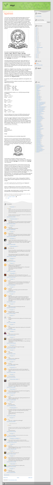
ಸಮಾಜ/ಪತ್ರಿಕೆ (38, 96)
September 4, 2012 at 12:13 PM (12, 442)
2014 (37, 39)
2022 (37, 30)
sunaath (12, 225)
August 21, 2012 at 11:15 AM (11, 256)
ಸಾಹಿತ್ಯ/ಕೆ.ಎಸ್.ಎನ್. (39, 125)
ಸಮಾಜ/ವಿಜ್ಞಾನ (38, 97)
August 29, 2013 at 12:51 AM (11, 466)
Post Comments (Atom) (12, 479)
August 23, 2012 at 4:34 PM (11, 353)
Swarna (12, 263)
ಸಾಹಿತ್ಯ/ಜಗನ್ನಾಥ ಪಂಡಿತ (39, 128)
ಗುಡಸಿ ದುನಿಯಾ (13, 463)
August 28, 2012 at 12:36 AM (11, 399)
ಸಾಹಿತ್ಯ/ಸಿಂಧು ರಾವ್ (39, 148)
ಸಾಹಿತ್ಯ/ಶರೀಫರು (38, 147)
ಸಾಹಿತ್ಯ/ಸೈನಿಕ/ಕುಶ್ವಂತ (39, 150)
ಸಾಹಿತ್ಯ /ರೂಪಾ (38, 105)
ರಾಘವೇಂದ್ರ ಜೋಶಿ (13, 407)
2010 (37, 55)
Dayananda (12, 206)
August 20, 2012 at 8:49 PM (11, 223)
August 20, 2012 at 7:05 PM (11, 216)
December (38, 42)
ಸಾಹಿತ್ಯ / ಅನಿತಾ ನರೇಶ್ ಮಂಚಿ (40, 102)
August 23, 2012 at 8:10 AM (11, 347)
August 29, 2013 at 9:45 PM (11, 472)
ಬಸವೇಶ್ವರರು (38, 90)
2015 (37, 38)
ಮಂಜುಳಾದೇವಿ (13, 273)
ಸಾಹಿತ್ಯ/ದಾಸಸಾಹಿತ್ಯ (39, 134)
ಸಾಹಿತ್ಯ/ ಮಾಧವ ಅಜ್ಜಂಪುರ (40, 111)
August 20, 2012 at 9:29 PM (11, 229)
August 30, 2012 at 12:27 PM (11, 431)
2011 (37, 54)
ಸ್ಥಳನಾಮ (37, 151)
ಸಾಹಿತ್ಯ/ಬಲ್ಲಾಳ (38, 139)
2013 (37, 40)
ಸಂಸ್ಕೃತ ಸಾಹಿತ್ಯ (38, 99)
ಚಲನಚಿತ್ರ (37, 88)
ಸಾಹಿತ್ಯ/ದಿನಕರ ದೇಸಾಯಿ (39, 135)
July (37, 48)
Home (18, 477)
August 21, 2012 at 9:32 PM (11, 307)
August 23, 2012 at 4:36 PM (11, 365)
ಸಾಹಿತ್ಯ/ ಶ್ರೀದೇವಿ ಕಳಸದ (39, 113)
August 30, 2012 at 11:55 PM (11, 436)
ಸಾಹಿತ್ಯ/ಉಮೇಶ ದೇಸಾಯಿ (40, 118)
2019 (37, 33)
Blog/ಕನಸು (37, 84)
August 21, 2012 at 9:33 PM (11, 313)
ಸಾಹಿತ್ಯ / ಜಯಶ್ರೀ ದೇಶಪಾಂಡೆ (40, 103)
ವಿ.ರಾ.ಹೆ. (12, 337)
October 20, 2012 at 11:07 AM (11, 461)
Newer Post (5, 477)
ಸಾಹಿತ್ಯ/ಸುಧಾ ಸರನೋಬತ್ (40, 149)
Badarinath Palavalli (14, 246)
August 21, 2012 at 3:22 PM (11, 261)
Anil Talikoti (12, 238)
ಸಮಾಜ (37, 95)
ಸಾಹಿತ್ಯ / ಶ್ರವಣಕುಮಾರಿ (39, 104)
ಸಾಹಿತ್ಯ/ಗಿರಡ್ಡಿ (38, 127)
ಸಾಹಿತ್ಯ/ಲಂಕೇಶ (38, 143)
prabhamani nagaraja (14, 218)
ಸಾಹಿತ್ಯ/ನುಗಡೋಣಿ (39, 136)
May (37, 49)
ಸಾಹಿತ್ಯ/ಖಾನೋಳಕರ (39, 126)
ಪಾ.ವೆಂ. (37, 89)
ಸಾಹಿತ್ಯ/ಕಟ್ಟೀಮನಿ (38, 120)
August (38, 46)
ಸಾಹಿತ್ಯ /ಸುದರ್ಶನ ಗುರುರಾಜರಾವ (40, 106)
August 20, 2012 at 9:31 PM (11, 236)
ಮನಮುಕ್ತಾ (12, 258)
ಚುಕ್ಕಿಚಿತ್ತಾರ (12, 331)
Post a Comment (6, 474)
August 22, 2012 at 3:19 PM (11, 335)
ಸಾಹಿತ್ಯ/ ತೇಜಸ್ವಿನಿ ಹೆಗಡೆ (39, 110)
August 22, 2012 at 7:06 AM (11, 322)
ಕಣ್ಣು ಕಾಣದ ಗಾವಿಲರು (40, 47)
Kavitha (12, 315)
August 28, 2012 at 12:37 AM (11, 405)
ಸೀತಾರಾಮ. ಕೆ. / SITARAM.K (15, 438)
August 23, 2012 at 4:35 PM (11, 359)
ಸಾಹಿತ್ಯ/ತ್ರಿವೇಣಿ (38, 133)
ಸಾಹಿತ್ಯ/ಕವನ (38, 121)
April (37, 50)
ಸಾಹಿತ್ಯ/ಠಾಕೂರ (38, 129)
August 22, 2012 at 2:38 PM (11, 329)
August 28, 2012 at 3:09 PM (11, 421)
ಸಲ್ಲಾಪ (12, 5)
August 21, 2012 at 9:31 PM (11, 301)
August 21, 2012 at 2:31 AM (11, 244)
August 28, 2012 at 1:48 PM (11, 415)
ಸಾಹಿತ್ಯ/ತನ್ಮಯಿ (38, 132)
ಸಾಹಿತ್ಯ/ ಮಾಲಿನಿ (38, 112)
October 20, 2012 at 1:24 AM (11, 453)
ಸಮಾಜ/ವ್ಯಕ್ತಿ (38, 98)
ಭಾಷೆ (37, 91)
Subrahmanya (13, 367)
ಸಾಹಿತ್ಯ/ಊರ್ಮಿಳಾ (39, 119)
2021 (37, 31)
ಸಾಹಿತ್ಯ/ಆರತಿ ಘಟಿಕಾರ (39, 117)
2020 (37, 32)
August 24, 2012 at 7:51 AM (11, 372)
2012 (37, 41)
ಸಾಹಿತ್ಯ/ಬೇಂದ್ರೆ (38, 140)
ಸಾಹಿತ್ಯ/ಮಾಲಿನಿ (38, 142)
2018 (37, 34)
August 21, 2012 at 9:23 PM (11, 291)
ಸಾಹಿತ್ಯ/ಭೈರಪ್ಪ (38, 141)
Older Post (30, 477)
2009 (37, 56)
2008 (37, 57)
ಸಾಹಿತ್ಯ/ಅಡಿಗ (38, 114)
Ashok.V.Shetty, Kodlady (14, 379)
